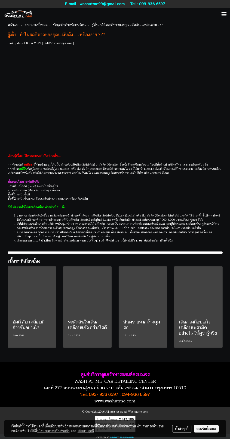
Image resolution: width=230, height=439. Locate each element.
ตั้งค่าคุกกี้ (181, 428)
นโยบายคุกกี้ (86, 431)
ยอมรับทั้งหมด (206, 428)
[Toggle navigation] (224, 14)
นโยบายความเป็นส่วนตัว (53, 431)
